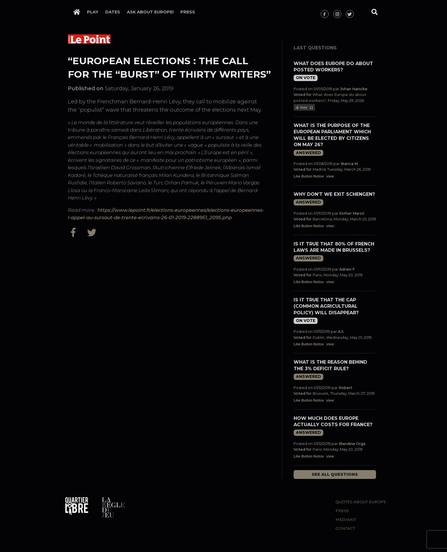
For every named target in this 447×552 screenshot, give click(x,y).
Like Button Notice (309, 176)
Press (187, 12)
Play (92, 12)
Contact (345, 528)
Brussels (320, 393)
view (330, 176)
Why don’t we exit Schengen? (334, 194)
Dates (112, 12)
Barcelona (322, 219)
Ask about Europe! (150, 12)
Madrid (319, 169)
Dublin (318, 337)
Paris (317, 275)
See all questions (335, 474)
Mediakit (346, 519)
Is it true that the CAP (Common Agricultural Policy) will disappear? (326, 306)
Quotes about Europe (361, 501)
